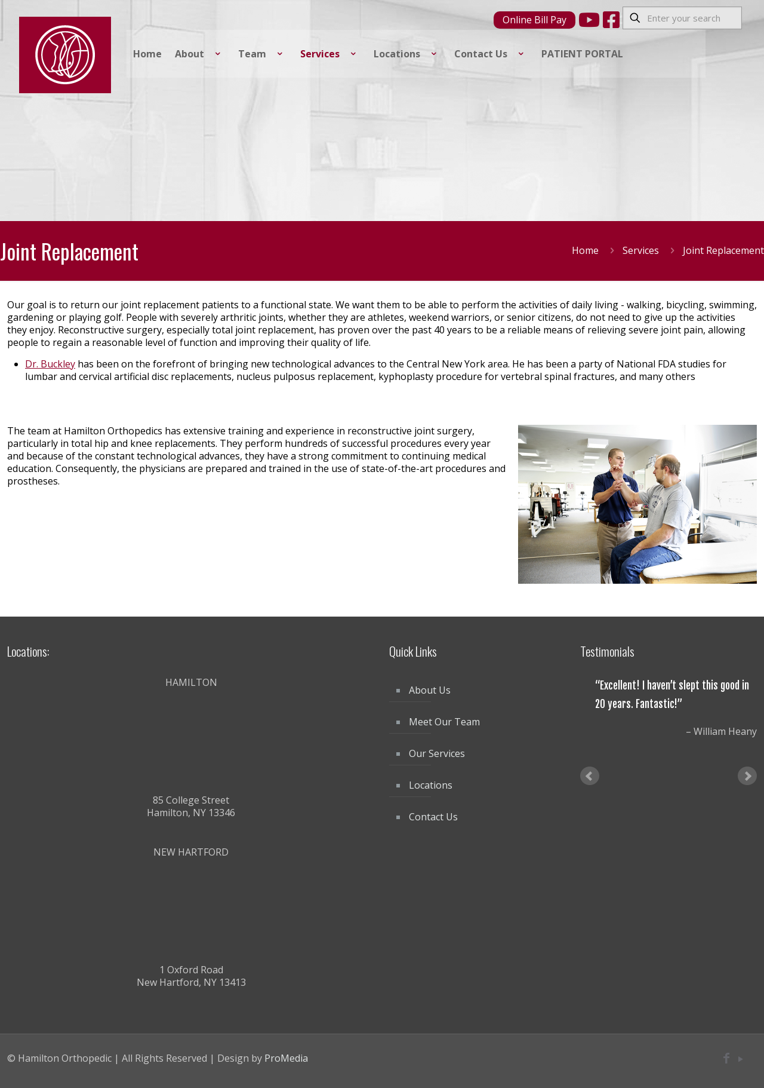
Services (641, 250)
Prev (589, 776)
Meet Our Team (444, 721)
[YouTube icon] (740, 1059)
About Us (430, 690)
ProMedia (286, 1058)
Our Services (437, 753)
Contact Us (433, 816)
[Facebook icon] (726, 1059)
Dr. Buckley (50, 363)
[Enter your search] (682, 18)
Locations (430, 785)
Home (585, 250)
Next (747, 776)
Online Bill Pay (534, 19)
